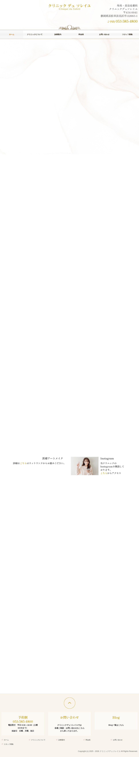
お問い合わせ (104, 34)
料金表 (81, 34)
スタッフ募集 (127, 34)
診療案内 (57, 34)
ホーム (11, 34)
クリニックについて (35, 34)
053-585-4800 (127, 21)
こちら (23, 463)
